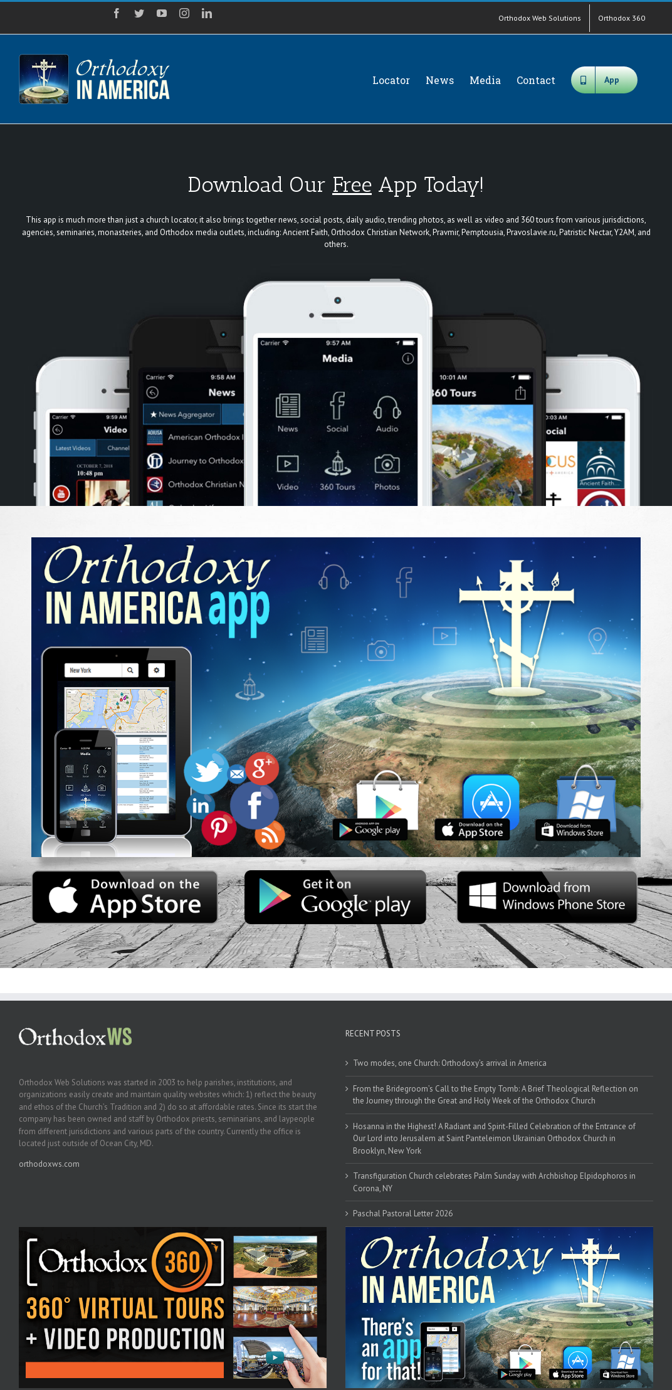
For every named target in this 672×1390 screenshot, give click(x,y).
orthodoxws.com (49, 1164)
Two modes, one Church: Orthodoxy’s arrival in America (450, 1063)
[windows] (547, 874)
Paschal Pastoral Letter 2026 (403, 1213)
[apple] (124, 874)
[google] (336, 874)
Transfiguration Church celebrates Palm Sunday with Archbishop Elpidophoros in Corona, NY (494, 1182)
